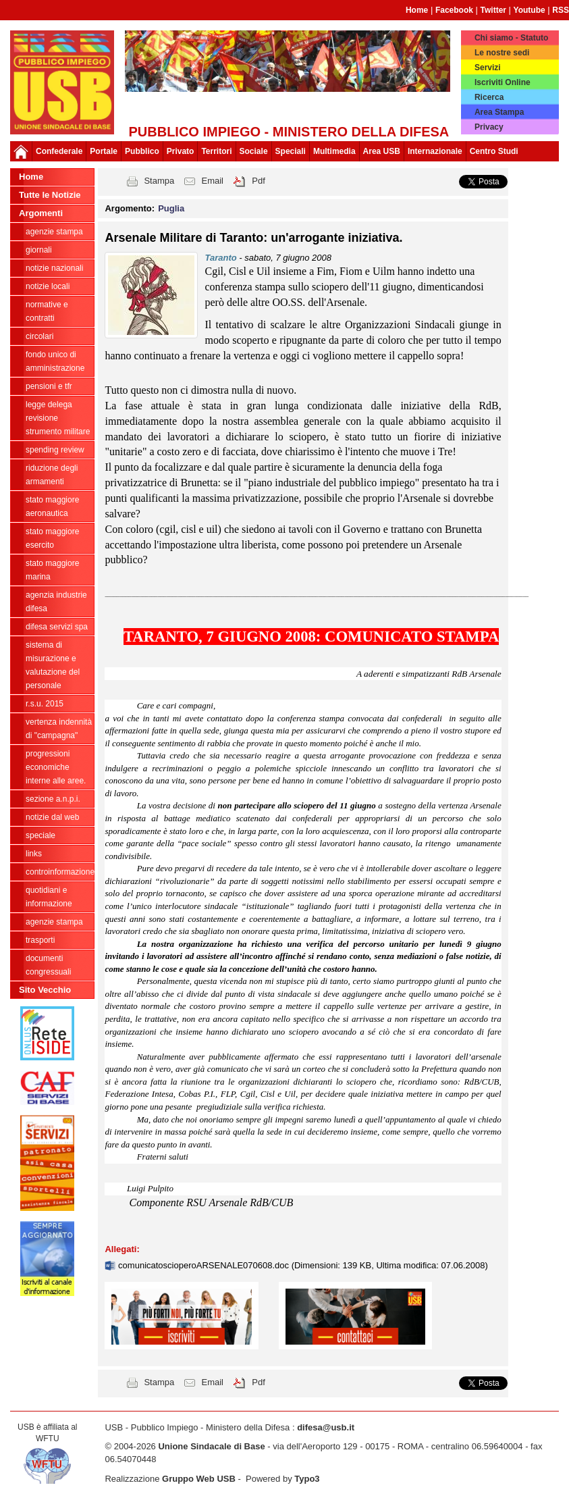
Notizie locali (48, 286)
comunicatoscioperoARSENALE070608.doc (205, 1265)
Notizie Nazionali (54, 268)
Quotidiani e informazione (49, 896)
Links (34, 853)
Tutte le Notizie (49, 195)
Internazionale (435, 151)
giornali (39, 250)
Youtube (529, 10)
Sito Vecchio (45, 990)
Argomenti (41, 213)
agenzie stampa (54, 231)
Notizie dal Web (52, 817)
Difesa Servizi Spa (57, 626)
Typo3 (306, 1479)
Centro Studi (494, 151)
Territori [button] (216, 151)
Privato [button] (180, 151)
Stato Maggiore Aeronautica (52, 506)
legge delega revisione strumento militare (58, 418)
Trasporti (40, 940)
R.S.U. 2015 (44, 703)
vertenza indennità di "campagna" (59, 728)
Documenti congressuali (48, 965)
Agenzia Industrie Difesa (56, 601)
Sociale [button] (254, 151)
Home (417, 10)
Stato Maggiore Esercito (52, 538)
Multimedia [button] (334, 151)
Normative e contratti (47, 311)
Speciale (40, 835)
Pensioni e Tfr (49, 386)
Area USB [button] (381, 151)
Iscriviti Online (503, 82)
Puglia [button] (171, 208)
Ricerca (489, 97)
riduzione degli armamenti (52, 474)
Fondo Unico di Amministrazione (55, 361)
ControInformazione (60, 872)
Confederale (59, 151)
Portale (103, 151)
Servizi (488, 67)
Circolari (39, 336)
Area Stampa (499, 112)
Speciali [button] (290, 151)
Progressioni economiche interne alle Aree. (56, 767)
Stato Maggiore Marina (52, 570)
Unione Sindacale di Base (211, 1446)
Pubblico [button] (142, 151)
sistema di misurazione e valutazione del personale (53, 665)
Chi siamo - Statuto (511, 38)
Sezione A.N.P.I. (53, 799)
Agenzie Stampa (54, 922)
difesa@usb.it (325, 1427)
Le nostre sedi (502, 52)
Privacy (489, 127)
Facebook (454, 10)
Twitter (493, 10)
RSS (560, 10)
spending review (55, 450)
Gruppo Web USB (199, 1479)
